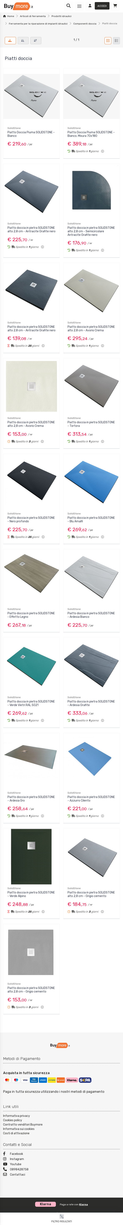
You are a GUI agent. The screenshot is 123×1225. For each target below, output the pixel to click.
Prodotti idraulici (61, 16)
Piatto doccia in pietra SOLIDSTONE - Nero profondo (31, 519)
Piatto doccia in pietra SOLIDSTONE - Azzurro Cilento (91, 798)
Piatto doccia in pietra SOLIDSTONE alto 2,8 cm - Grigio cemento (91, 894)
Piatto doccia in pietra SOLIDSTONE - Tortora (91, 424)
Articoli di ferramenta (33, 16)
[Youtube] (61, 1164)
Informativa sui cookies (18, 1129)
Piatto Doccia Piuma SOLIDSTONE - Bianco (31, 134)
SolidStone (14, 128)
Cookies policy (12, 1120)
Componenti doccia (84, 23)
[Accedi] (97, 6)
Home (10, 16)
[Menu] (79, 6)
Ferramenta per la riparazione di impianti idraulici (38, 23)
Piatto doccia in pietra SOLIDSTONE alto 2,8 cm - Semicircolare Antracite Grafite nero (91, 231)
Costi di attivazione (16, 1133)
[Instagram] (61, 1159)
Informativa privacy (16, 1116)
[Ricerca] (69, 6)
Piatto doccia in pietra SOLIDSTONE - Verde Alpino (31, 894)
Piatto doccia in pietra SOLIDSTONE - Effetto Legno (31, 615)
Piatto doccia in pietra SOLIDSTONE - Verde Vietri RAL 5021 (31, 703)
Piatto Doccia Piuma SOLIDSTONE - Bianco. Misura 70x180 (91, 134)
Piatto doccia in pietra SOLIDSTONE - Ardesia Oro (31, 798)
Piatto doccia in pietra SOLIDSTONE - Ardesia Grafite (91, 703)
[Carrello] (115, 6)
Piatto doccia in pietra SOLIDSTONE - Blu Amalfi (91, 519)
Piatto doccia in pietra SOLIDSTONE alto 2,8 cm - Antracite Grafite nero (31, 229)
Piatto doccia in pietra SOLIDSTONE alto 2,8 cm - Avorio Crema (91, 328)
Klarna (83, 1204)
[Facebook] (61, 1154)
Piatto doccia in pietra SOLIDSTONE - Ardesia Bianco (91, 615)
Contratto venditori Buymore (23, 1124)
